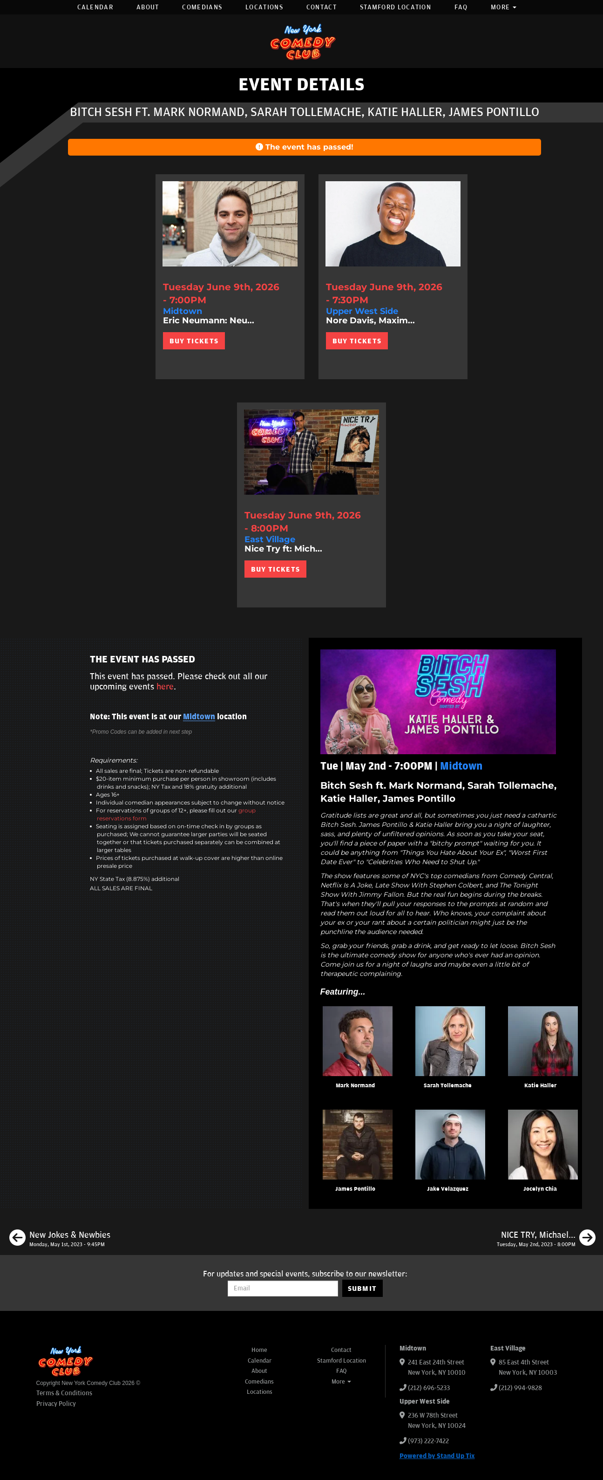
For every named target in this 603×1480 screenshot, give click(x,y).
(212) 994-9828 (520, 1388)
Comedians (202, 7)
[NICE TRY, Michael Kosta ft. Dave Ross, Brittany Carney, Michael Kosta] (546, 1239)
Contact (321, 7)
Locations (264, 7)
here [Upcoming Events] (165, 687)
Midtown (199, 717)
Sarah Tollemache (448, 1085)
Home (259, 1350)
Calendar (95, 7)
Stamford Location (395, 7)
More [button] (504, 7)
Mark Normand (355, 1085)
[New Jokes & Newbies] (59, 1239)
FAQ (460, 7)
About (147, 7)
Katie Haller (540, 1085)
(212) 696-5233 (429, 1388)
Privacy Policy (56, 1404)
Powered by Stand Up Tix (437, 1456)
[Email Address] (283, 1288)
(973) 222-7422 (428, 1441)
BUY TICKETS (193, 341)
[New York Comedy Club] (302, 41)
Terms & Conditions (64, 1393)
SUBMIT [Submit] (362, 1288)
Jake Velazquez (447, 1189)
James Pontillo (355, 1189)
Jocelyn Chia (540, 1189)
